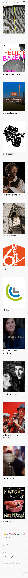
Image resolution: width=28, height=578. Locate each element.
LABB (4, 35)
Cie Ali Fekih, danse (9, 478)
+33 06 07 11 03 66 (8, 565)
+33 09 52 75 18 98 (8, 567)
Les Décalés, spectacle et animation (11, 436)
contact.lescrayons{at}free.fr (11, 563)
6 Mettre (6, 269)
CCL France (6, 310)
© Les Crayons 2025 (9, 537)
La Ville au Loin (8, 154)
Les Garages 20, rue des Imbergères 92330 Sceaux (9, 545)
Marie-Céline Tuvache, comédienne (10, 352)
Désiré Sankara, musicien (11, 195)
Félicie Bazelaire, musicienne (13, 74)
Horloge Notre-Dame (10, 236)
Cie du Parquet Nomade (11, 394)
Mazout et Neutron (9, 521)
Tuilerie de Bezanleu (10, 113)
